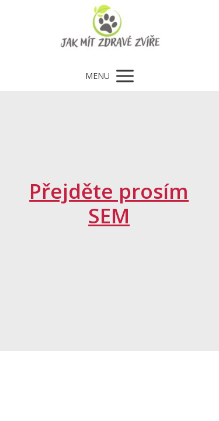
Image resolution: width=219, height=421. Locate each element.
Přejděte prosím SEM (109, 203)
